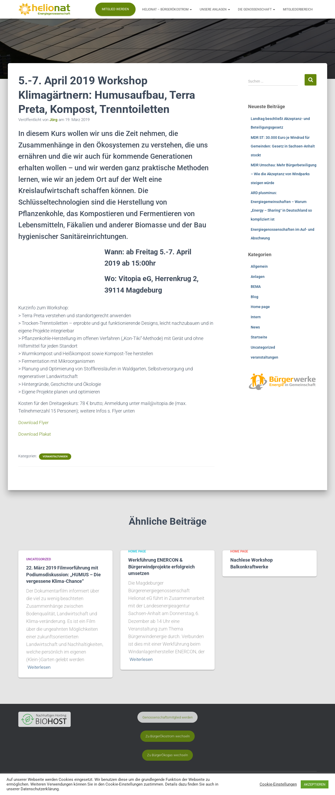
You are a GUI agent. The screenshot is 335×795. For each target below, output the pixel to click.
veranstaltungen (55, 456)
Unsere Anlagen (215, 9)
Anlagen (258, 277)
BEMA (256, 286)
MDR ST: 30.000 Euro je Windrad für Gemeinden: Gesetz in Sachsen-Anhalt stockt (283, 146)
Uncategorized (263, 347)
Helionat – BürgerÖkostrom (167, 9)
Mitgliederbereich (298, 9)
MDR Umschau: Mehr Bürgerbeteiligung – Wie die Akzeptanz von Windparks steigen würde (283, 174)
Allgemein (259, 266)
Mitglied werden (115, 9)
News (255, 327)
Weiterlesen (39, 667)
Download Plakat (35, 434)
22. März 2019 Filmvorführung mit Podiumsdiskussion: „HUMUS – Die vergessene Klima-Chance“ (63, 574)
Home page (260, 307)
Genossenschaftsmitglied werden (167, 717)
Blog (254, 297)
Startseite (259, 337)
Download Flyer (34, 422)
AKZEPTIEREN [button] (314, 784)
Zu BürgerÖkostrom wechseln (168, 736)
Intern (256, 317)
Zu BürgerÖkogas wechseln (167, 755)
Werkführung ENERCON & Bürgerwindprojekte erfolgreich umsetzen (161, 566)
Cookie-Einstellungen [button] (278, 784)
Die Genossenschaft (256, 9)
